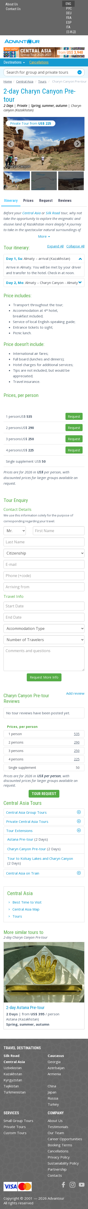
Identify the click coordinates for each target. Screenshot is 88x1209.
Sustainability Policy (63, 1163)
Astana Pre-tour (20, 839)
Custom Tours (15, 1132)
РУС (69, 8)
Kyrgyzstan (13, 1080)
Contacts (55, 1175)
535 (77, 734)
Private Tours (15, 1126)
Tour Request (44, 793)
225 (77, 759)
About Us (11, 4)
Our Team (56, 1132)
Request (46, 200)
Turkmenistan (15, 1092)
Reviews (65, 200)
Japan (52, 1092)
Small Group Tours (18, 1120)
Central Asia (31, 213)
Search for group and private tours (37, 72)
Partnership (57, 1169)
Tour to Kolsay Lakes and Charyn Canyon (40, 858)
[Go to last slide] (10, 143)
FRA (69, 18)
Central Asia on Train (22, 873)
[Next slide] (77, 143)
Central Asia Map (25, 909)
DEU (69, 13)
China (52, 1086)
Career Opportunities (65, 1138)
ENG (68, 4)
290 (77, 742)
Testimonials (58, 1126)
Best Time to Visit (27, 902)
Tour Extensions (19, 830)
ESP (69, 22)
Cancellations (39, 62)
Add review (75, 693)
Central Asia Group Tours (26, 812)
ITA (68, 27)
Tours (17, 916)
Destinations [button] (15, 62)
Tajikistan (11, 1086)
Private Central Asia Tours (27, 821)
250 (77, 750)
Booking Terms (60, 1145)
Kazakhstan (13, 1073)
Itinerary (11, 200)
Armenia (54, 1073)
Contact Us (13, 9)
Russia (53, 1098)
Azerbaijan (56, 1067)
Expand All (55, 246)
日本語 (71, 32)
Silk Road (53, 213)
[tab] (44, 812)
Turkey (53, 1104)
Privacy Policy (59, 1157)
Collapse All (75, 246)
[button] (17, 181)
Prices (28, 200)
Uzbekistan (13, 1067)
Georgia (54, 1061)
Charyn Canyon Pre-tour (26, 848)
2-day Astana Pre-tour (25, 1007)
